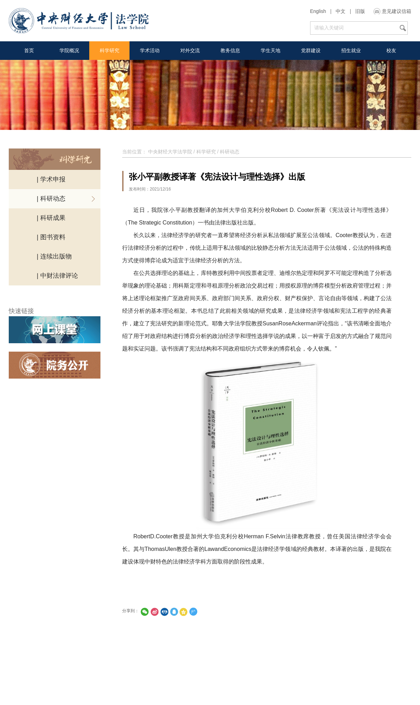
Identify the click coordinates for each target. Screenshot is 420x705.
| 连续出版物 (54, 256)
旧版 (360, 11)
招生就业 (351, 50)
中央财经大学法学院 (170, 151)
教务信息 (230, 50)
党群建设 (311, 50)
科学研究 (109, 50)
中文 (340, 11)
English (318, 11)
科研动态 (229, 151)
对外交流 (190, 50)
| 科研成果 (51, 217)
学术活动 (150, 50)
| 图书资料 (51, 237)
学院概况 (69, 50)
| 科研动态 (51, 198)
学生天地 (270, 50)
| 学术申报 (51, 179)
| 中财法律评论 (57, 275)
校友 (391, 50)
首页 (29, 50)
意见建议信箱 (396, 11)
